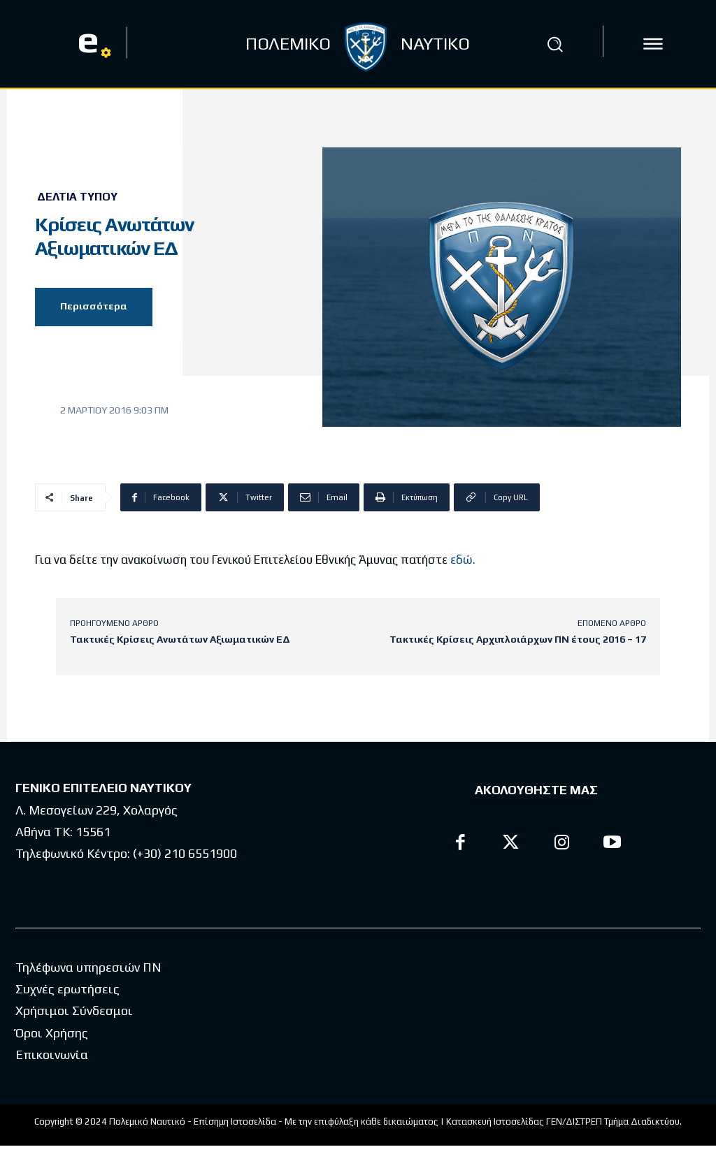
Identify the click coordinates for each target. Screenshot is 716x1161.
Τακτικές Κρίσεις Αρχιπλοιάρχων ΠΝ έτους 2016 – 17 (517, 639)
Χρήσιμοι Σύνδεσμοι (74, 1010)
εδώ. (462, 560)
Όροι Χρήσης (51, 1032)
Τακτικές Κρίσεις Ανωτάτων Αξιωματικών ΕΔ (180, 639)
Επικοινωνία (51, 1054)
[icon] (653, 44)
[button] (554, 44)
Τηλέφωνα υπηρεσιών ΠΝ (88, 967)
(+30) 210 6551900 (185, 853)
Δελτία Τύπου (77, 197)
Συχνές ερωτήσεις (67, 988)
